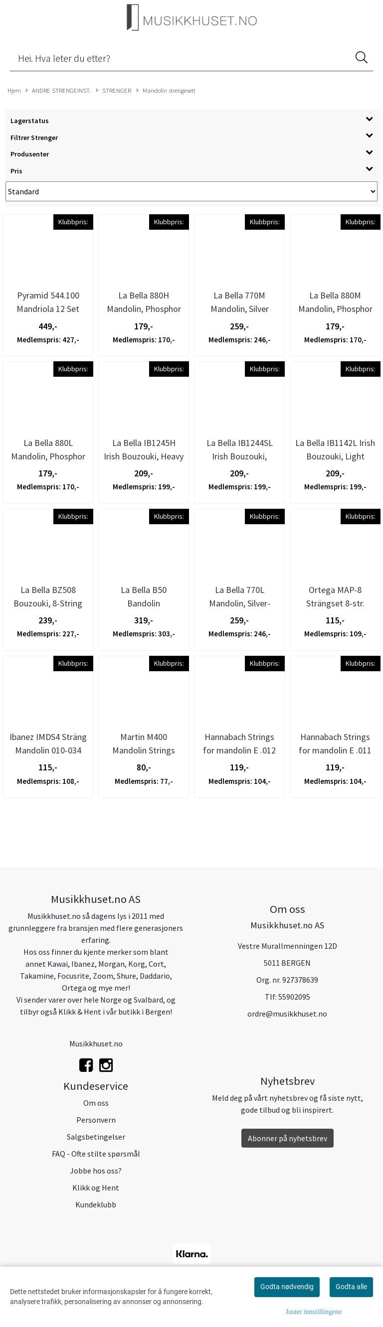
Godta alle (351, 1287)
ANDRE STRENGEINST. (58, 90)
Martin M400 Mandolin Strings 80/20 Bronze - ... (143, 750)
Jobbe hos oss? (96, 1171)
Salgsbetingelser (96, 1137)
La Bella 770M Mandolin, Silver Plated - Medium (239, 309)
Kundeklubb (95, 1204)
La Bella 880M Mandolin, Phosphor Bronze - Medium (335, 309)
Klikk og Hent (95, 1187)
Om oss (96, 1103)
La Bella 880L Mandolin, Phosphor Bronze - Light (48, 456)
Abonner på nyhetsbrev (287, 1138)
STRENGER (113, 90)
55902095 (294, 997)
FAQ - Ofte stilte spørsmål (96, 1154)
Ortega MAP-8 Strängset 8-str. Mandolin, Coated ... (335, 603)
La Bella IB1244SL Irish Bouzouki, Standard (239, 456)
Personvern (96, 1120)
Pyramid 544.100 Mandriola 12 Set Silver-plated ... (47, 309)
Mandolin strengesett (165, 90)
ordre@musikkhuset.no (287, 1014)
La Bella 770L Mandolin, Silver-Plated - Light (239, 603)
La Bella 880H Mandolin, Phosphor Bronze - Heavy (144, 309)
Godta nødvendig (287, 1287)
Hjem (14, 90)
